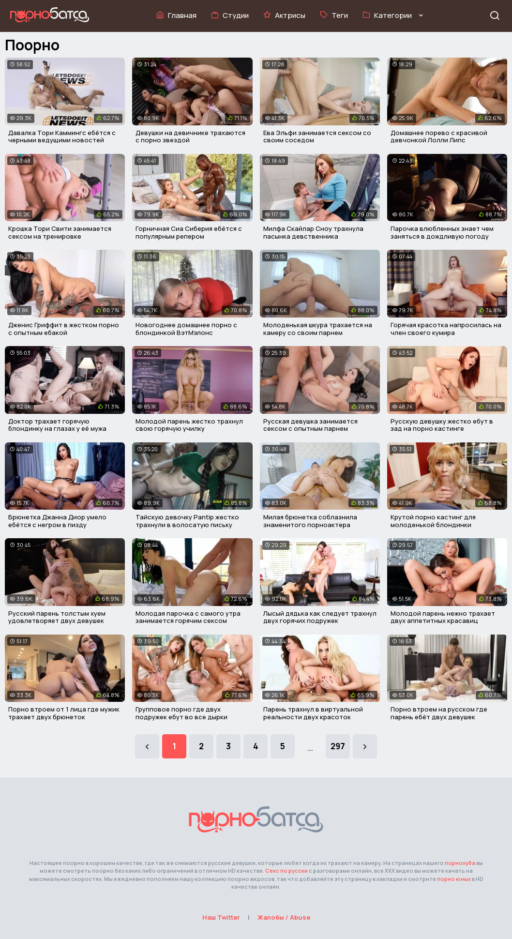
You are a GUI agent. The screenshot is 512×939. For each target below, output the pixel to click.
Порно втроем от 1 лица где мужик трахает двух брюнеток (64, 713)
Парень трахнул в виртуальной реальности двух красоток (313, 713)
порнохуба (460, 862)
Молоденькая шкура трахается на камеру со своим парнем (317, 328)
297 (338, 746)
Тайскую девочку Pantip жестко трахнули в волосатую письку (187, 521)
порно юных (454, 878)
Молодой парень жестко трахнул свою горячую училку (189, 425)
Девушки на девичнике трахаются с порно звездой (190, 136)
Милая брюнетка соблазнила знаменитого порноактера (310, 521)
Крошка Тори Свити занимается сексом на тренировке (59, 232)
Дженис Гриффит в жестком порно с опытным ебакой (63, 328)
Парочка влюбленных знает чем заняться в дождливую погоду (442, 232)
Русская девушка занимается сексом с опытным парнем (310, 425)
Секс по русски (286, 870)
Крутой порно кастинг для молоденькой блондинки (433, 521)
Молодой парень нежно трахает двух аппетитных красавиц (443, 617)
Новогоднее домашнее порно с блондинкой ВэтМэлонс (186, 328)
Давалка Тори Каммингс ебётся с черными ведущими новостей (62, 136)
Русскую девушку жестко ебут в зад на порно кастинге (442, 425)
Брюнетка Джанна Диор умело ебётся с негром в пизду (57, 521)
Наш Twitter (221, 917)
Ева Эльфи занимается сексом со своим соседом (317, 136)
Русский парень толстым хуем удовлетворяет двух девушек (56, 617)
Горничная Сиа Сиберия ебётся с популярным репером (189, 232)
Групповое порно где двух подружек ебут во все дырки (181, 713)
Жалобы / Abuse (283, 917)
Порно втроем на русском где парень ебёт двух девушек (439, 713)
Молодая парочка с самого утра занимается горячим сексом (188, 617)
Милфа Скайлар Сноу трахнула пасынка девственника (313, 232)
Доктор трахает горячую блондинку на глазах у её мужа (57, 425)
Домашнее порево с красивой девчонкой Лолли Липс (439, 136)
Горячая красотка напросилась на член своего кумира (446, 328)
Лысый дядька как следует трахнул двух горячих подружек (319, 617)
